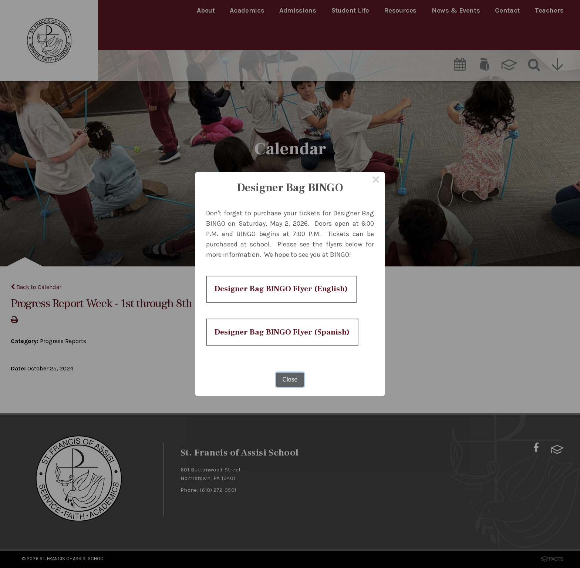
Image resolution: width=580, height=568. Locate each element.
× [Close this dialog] (375, 154)
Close (290, 406)
